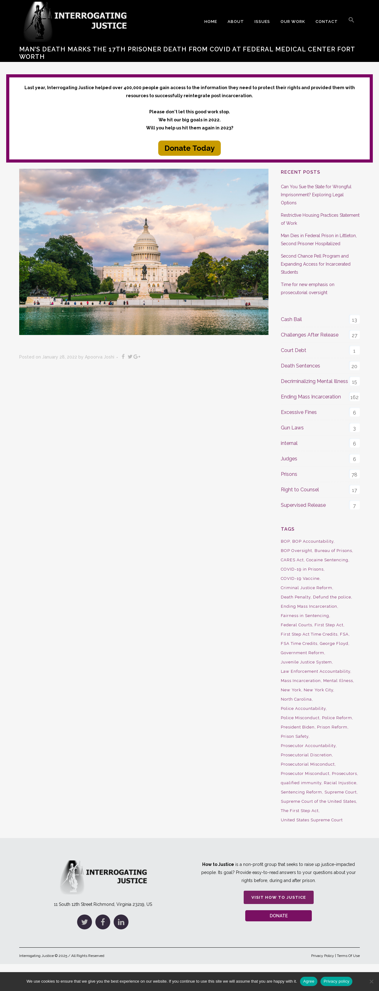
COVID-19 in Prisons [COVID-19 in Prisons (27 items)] (302, 569)
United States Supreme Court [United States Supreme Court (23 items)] (312, 820)
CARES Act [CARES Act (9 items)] (292, 560)
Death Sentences (300, 366)
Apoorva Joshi (99, 356)
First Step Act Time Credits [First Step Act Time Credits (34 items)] (309, 634)
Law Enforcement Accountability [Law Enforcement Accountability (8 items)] (315, 671)
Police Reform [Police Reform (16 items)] (337, 717)
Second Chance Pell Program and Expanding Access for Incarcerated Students (316, 264)
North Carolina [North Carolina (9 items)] (296, 699)
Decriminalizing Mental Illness (314, 381)
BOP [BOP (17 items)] (285, 541)
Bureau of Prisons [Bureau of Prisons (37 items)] (333, 550)
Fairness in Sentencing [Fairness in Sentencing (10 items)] (305, 615)
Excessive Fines (299, 412)
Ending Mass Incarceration (311, 397)
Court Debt (293, 350)
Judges (289, 459)
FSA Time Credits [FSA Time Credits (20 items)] (299, 643)
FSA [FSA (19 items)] (344, 634)
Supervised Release (303, 505)
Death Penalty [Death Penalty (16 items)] (296, 597)
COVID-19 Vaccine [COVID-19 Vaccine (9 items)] (300, 578)
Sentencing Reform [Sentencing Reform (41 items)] (301, 792)
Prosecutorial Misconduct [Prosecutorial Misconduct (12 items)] (308, 764)
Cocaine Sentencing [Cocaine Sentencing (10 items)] (327, 560)
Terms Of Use (348, 956)
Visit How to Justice (278, 897)
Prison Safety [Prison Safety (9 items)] (294, 736)
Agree (308, 981)
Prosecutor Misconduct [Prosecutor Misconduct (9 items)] (305, 773)
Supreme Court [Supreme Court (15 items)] (341, 792)
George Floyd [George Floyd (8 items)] (334, 643)
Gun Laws (292, 428)
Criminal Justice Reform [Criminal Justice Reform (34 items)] (306, 587)
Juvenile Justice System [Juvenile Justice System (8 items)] (306, 662)
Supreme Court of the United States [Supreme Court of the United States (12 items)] (318, 801)
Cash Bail (291, 319)
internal (289, 443)
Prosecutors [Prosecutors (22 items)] (344, 773)
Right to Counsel (300, 490)
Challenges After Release (309, 335)
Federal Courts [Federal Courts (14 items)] (296, 625)
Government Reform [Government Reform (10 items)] (302, 652)
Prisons (289, 474)
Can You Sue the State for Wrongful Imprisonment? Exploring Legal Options (316, 194)
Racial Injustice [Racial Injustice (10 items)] (340, 782)
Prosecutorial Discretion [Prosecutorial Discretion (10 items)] (306, 755)
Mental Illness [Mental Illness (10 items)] (338, 680)
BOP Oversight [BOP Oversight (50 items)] (296, 550)
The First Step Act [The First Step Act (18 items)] (300, 810)
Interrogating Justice (36, 956)
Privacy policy (336, 981)
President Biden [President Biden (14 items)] (298, 727)
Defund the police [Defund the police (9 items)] (332, 597)
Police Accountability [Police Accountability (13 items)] (303, 708)
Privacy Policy (322, 956)
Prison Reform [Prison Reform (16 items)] (332, 727)
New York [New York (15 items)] (291, 690)
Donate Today (189, 148)
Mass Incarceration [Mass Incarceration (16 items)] (301, 680)
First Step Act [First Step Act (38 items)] (329, 625)
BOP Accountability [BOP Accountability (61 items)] (312, 541)
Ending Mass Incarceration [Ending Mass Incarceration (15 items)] (309, 606)
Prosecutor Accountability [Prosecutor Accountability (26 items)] (308, 745)
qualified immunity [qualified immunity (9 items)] (301, 782)
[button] (351, 21)
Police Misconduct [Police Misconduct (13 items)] (300, 717)
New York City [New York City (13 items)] (318, 690)
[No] (371, 981)
